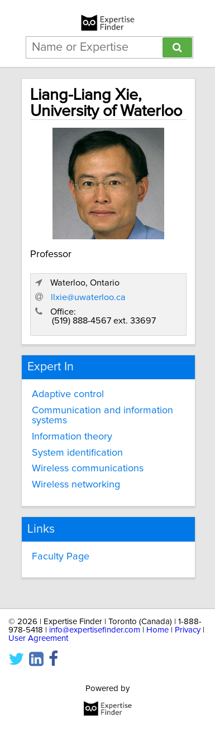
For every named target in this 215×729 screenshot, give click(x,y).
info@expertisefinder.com (94, 630)
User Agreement (38, 638)
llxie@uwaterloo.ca (88, 297)
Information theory (72, 437)
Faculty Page (60, 557)
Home (157, 630)
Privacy (187, 630)
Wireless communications (88, 469)
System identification (77, 453)
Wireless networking (76, 485)
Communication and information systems (102, 415)
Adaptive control (68, 394)
